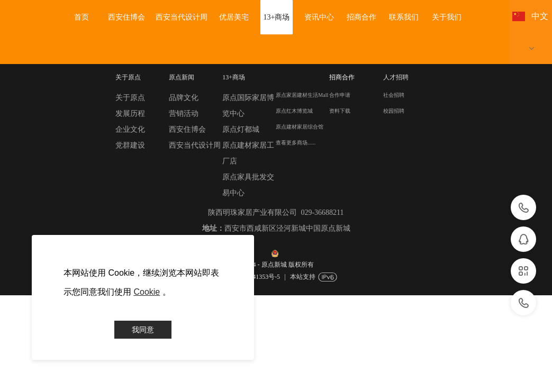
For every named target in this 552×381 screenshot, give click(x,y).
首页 (81, 17)
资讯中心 (319, 17)
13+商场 (277, 17)
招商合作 (361, 17)
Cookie (146, 291)
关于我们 (446, 17)
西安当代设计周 (181, 17)
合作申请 (339, 95)
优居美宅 (234, 17)
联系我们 (404, 17)
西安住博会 (126, 17)
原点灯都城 (240, 129)
